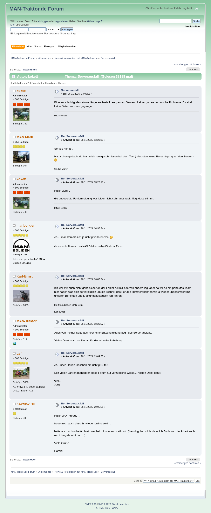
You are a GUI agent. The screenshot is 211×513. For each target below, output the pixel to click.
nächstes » (195, 64)
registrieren (61, 21)
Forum (56, 9)
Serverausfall (70, 90)
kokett (21, 91)
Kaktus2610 (25, 404)
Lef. (19, 353)
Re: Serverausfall (72, 136)
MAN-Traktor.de (28, 9)
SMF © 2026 (104, 504)
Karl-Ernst (24, 276)
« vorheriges (181, 64)
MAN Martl (24, 137)
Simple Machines (120, 504)
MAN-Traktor (26, 321)
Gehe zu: (138, 481)
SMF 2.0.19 (90, 504)
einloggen (43, 21)
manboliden (25, 225)
